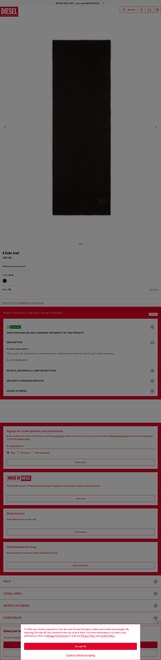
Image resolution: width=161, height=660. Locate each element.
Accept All (80, 646)
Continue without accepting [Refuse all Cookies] (80, 655)
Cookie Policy (107, 636)
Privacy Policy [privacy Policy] (88, 636)
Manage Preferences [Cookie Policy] (57, 636)
